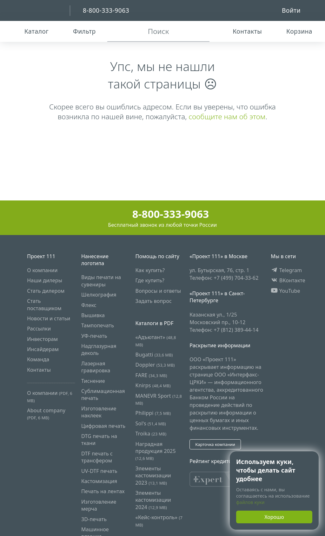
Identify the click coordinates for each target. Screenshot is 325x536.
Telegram (286, 270)
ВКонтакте (288, 280)
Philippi (153, 412)
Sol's (151, 423)
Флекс (88, 305)
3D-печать (94, 519)
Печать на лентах (103, 491)
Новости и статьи (48, 318)
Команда (38, 359)
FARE (151, 375)
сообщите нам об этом (227, 116)
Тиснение (93, 380)
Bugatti (154, 354)
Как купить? (150, 270)
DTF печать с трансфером (97, 457)
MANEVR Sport (159, 399)
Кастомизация (99, 481)
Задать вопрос (154, 300)
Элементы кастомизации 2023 (153, 475)
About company (46, 414)
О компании (42, 270)
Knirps (153, 385)
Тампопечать (97, 325)
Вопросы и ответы (158, 290)
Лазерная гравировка (95, 367)
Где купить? (150, 280)
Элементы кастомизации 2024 (153, 500)
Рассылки (39, 328)
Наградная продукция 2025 (156, 451)
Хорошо (274, 516)
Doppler (155, 364)
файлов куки (250, 502)
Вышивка (93, 315)
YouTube (285, 290)
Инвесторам (42, 339)
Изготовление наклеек (98, 412)
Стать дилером (45, 290)
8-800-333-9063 (162, 214)
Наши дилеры (44, 280)
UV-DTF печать (99, 470)
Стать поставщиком (44, 304)
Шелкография (98, 294)
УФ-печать (94, 335)
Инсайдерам (43, 349)
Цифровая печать (103, 425)
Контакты (39, 369)
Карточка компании (215, 444)
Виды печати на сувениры (101, 281)
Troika (151, 433)
